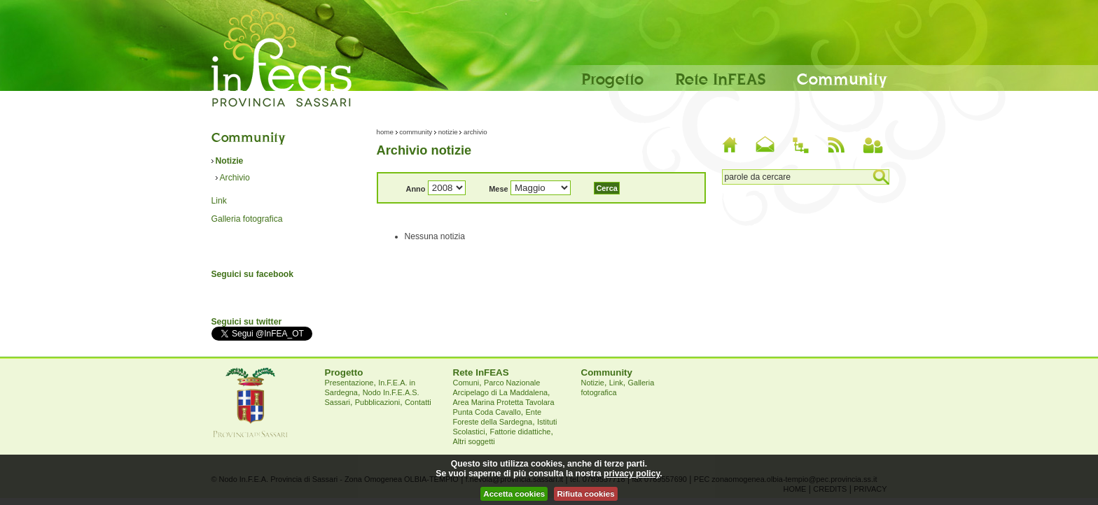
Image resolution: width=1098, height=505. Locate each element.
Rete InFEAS (720, 78)
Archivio (235, 178)
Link (219, 201)
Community (842, 78)
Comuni (466, 382)
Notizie (230, 161)
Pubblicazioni (377, 402)
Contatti (418, 402)
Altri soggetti (474, 441)
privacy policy (632, 473)
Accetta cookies (514, 494)
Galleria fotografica (247, 219)
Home (385, 132)
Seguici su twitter (246, 322)
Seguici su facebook (252, 274)
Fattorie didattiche (519, 431)
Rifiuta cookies (585, 494)
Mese (498, 189)
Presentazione (349, 382)
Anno (416, 189)
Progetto (612, 78)
